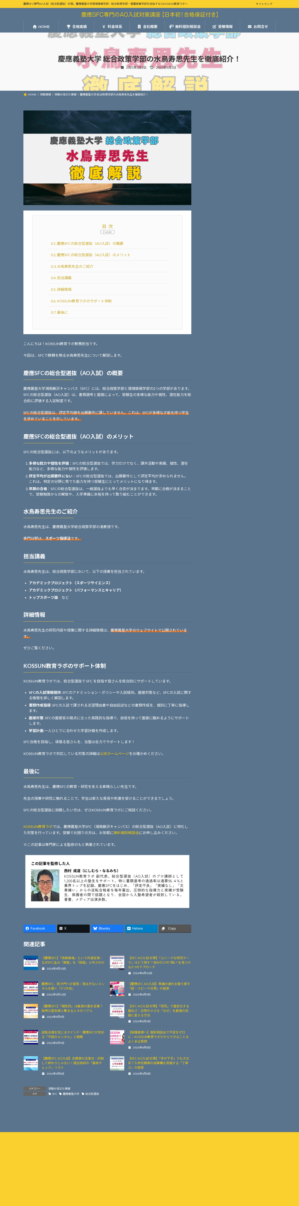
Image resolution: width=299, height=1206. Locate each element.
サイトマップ (264, 4)
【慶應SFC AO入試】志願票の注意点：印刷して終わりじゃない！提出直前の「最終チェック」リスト (73, 1062)
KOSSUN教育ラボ (38, 826)
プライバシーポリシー (41, 1166)
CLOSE (107, 232)
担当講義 (61, 278)
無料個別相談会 (126, 832)
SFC (54, 1094)
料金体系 (213, 212)
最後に (59, 312)
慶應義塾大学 (71, 1094)
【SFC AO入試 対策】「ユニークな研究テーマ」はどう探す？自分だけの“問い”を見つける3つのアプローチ (159, 962)
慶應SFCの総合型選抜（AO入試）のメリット (91, 255)
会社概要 (213, 224)
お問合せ (213, 247)
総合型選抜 (92, 1094)
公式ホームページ (114, 753)
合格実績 (213, 201)
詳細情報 (61, 289)
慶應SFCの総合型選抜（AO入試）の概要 (87, 243)
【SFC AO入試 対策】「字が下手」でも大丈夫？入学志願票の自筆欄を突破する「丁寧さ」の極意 (158, 1062)
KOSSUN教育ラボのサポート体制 (81, 301)
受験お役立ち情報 (59, 1088)
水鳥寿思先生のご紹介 (72, 266)
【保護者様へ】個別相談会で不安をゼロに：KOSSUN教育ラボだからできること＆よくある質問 (158, 1036)
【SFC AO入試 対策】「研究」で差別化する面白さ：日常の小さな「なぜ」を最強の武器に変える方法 (158, 1010)
